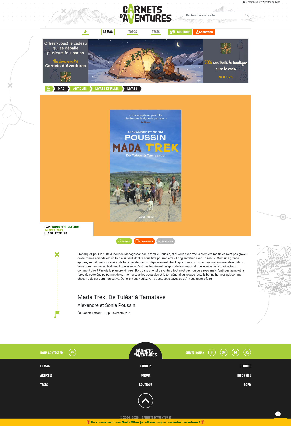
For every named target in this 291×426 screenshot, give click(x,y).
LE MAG (108, 32)
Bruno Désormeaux (65, 227)
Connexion (206, 32)
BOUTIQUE (183, 32)
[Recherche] (213, 15)
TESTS (156, 32)
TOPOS (132, 32)
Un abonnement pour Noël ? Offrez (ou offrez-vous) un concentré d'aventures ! (145, 422)
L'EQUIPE (245, 366)
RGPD (247, 385)
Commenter (144, 241)
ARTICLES (46, 375)
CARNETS (145, 366)
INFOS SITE (244, 375)
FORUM (145, 375)
